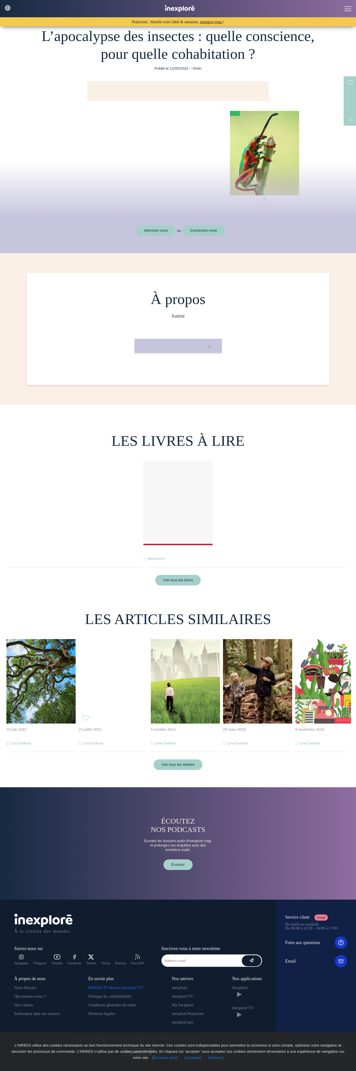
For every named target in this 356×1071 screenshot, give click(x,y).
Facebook (74, 959)
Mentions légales (101, 1013)
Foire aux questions (316, 942)
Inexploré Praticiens (187, 1013)
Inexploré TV (182, 996)
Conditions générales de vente (112, 1005)
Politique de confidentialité (109, 996)
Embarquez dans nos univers (37, 1013)
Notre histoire (25, 988)
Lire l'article (20, 743)
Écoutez (178, 864)
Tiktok (105, 963)
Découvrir (156, 558)
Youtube (57, 959)
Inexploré (179, 988)
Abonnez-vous (156, 230)
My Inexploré (183, 1005)
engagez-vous (211, 22)
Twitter (91, 959)
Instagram (21, 959)
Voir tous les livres (178, 580)
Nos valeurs (23, 1005)
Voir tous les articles (177, 764)
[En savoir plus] (165, 1057)
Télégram (39, 963)
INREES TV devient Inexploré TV (115, 988)
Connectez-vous (203, 230)
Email (316, 961)
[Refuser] (215, 1057)
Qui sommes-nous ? (30, 996)
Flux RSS (137, 959)
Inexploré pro (182, 1022)
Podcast (120, 963)
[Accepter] (192, 1057)
